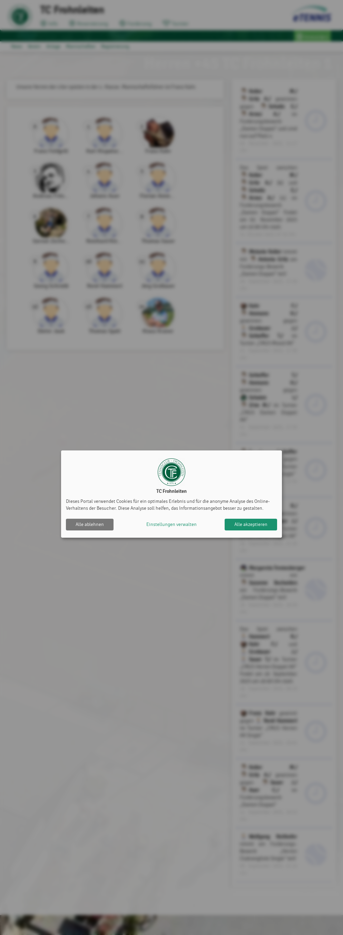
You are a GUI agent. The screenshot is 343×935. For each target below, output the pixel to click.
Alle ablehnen (90, 524)
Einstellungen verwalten (171, 524)
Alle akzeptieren (250, 524)
